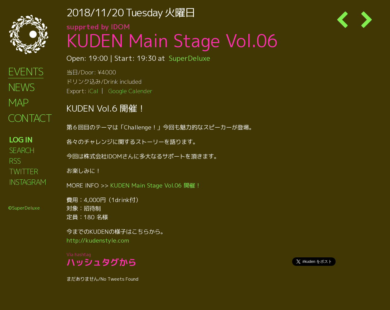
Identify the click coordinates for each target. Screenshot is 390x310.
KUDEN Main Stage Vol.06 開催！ (155, 185)
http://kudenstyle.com (97, 240)
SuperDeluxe (189, 58)
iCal (93, 91)
